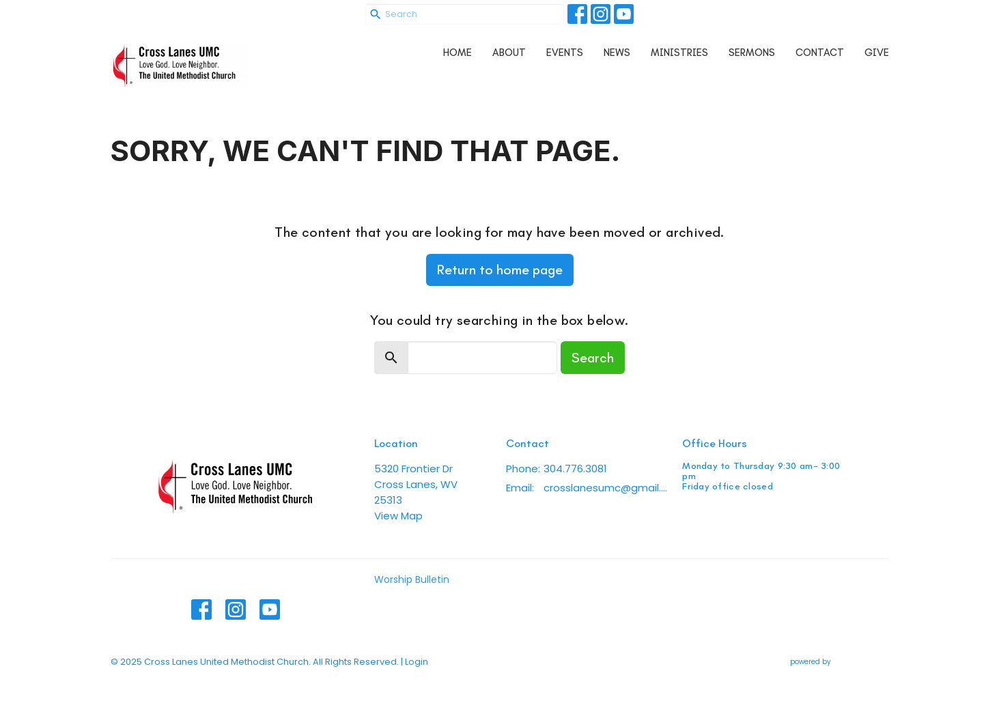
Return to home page (500, 269)
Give (876, 52)
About (509, 52)
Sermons (752, 52)
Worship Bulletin (411, 579)
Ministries (679, 52)
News (617, 52)
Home (457, 52)
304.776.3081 (575, 468)
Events (564, 52)
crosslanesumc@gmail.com (606, 487)
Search (593, 357)
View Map (398, 515)
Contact (820, 52)
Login (416, 661)
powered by (839, 661)
